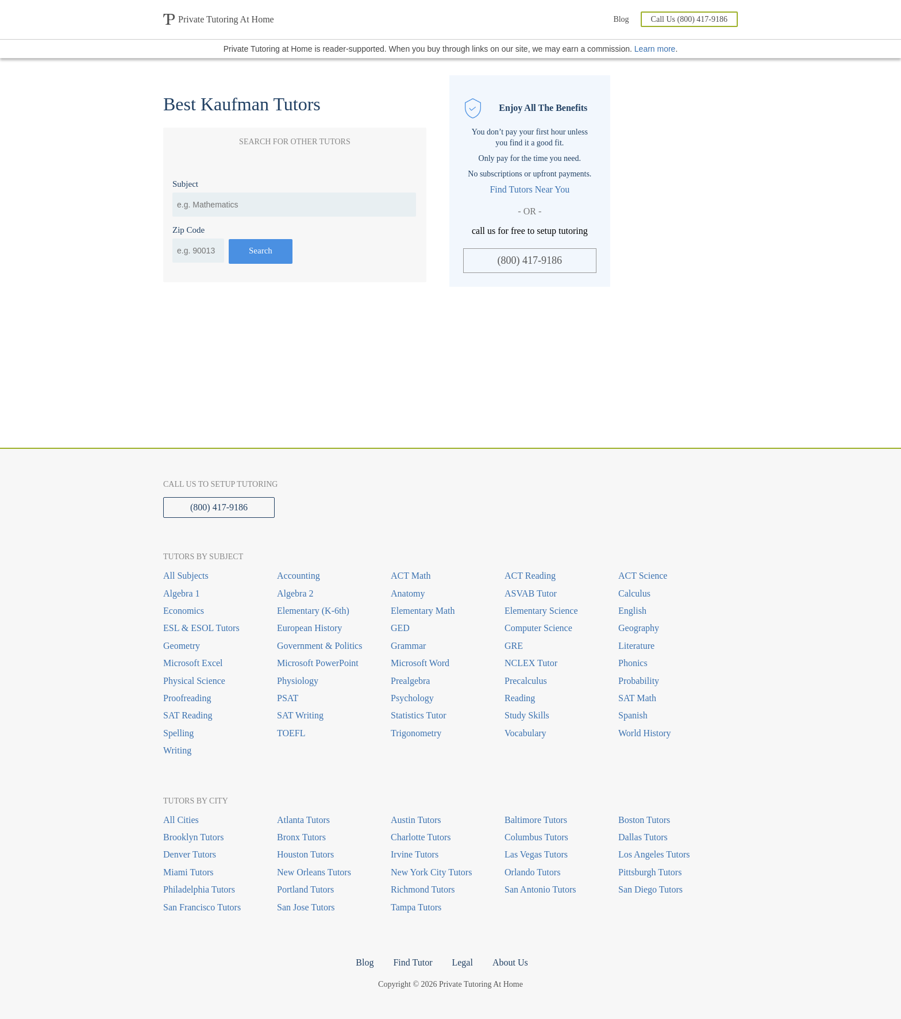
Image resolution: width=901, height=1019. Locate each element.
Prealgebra (410, 681)
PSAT (287, 698)
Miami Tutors (188, 872)
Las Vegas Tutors (536, 854)
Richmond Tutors (423, 889)
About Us (510, 962)
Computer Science (538, 628)
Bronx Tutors (301, 837)
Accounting (298, 575)
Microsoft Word (420, 663)
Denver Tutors (189, 854)
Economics (183, 611)
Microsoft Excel (193, 663)
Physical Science (194, 681)
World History (644, 733)
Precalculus (526, 681)
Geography (638, 628)
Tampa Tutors (416, 907)
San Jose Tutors (305, 907)
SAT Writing (300, 715)
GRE (514, 646)
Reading (520, 698)
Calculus (634, 593)
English (632, 611)
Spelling (178, 733)
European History (309, 628)
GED (400, 628)
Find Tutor (412, 962)
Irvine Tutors (414, 854)
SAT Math (637, 698)
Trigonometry (416, 733)
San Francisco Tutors (202, 907)
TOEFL (291, 733)
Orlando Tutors (532, 872)
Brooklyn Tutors (193, 837)
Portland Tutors (305, 889)
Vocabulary (525, 733)
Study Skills (527, 715)
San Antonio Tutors (540, 889)
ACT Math (410, 575)
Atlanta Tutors (303, 820)
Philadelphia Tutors (199, 889)
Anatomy (408, 593)
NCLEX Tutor (531, 663)
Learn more (655, 48)
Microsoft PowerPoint (318, 663)
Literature (636, 646)
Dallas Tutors (643, 837)
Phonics (633, 663)
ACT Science (642, 575)
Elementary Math (423, 611)
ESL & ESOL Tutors (201, 628)
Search (260, 250)
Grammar (408, 646)
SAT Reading (187, 715)
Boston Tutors (644, 820)
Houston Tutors (305, 854)
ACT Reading (530, 575)
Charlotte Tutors (420, 837)
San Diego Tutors (650, 889)
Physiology (297, 681)
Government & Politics (319, 646)
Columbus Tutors (536, 837)
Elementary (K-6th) (313, 611)
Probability (638, 681)
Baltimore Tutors (536, 820)
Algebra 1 (181, 593)
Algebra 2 (295, 593)
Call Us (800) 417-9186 (689, 19)
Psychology (412, 698)
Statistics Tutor (418, 715)
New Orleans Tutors (314, 872)
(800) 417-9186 (530, 260)
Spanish (633, 715)
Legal (462, 962)
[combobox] (294, 205)
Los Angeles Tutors (654, 854)
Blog (621, 19)
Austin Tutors (416, 820)
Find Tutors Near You (529, 189)
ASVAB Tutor (531, 593)
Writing (177, 750)
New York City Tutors (431, 872)
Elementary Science (541, 611)
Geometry (181, 646)
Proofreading (187, 698)
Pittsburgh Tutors (649, 872)
